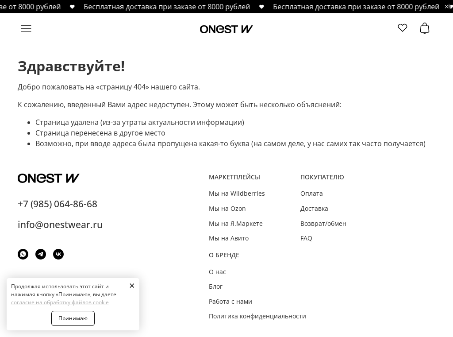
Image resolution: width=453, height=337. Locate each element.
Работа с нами (230, 301)
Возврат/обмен (323, 223)
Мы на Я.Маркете (236, 223)
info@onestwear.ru (60, 224)
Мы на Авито (229, 238)
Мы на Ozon (227, 208)
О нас (217, 271)
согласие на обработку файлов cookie (60, 302)
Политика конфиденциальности (257, 316)
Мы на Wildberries (237, 193)
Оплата (311, 193)
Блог (216, 286)
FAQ (306, 238)
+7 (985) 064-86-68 (57, 204)
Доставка (314, 208)
